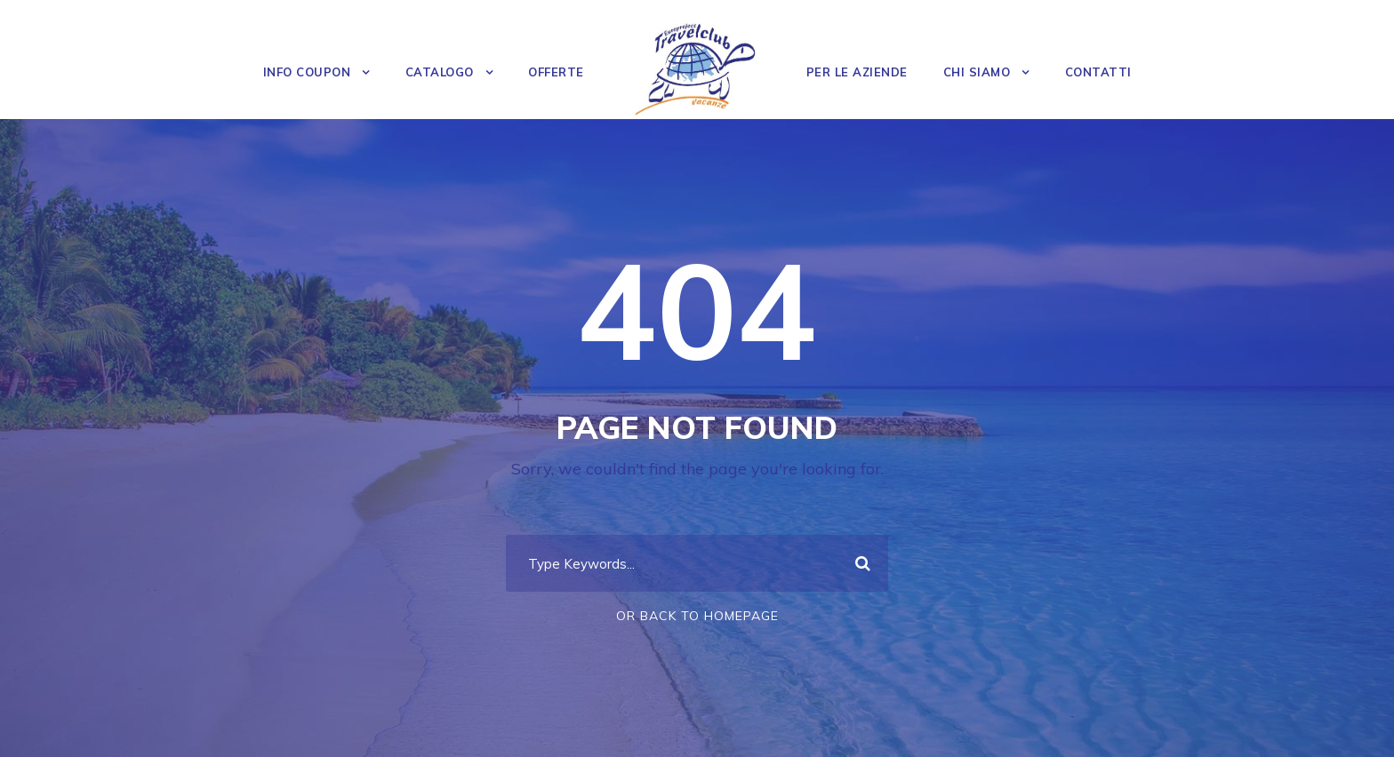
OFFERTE (556, 72)
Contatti (1098, 72)
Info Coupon (307, 72)
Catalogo (439, 72)
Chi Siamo (977, 72)
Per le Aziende (857, 72)
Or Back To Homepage (697, 616)
